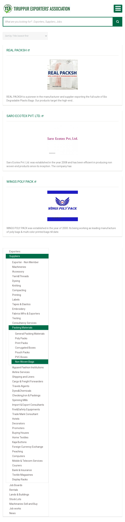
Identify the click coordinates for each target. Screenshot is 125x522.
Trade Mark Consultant (25, 414)
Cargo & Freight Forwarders (27, 381)
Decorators (18, 423)
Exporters (14, 251)
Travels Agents (20, 385)
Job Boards (15, 485)
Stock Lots (15, 499)
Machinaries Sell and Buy (23, 503)
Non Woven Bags (24, 361)
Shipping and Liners (23, 376)
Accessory (18, 271)
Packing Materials (22, 327)
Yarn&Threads (20, 276)
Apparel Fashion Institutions (28, 367)
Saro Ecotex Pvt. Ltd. (23, 116)
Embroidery (18, 308)
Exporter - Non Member (25, 262)
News (12, 513)
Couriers (17, 465)
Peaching (17, 451)
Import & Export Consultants (28, 404)
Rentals (13, 489)
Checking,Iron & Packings (26, 395)
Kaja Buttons (19, 442)
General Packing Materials (30, 333)
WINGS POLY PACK (19, 181)
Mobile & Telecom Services (27, 460)
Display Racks (20, 479)
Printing (16, 294)
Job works (15, 508)
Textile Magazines (22, 474)
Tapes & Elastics (21, 304)
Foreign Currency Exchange (27, 446)
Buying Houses (20, 432)
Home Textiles (20, 437)
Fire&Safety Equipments (26, 409)
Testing (16, 318)
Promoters (18, 428)
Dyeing (16, 280)
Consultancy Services (24, 322)
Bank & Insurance (22, 470)
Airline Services (21, 371)
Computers (18, 456)
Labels (16, 299)
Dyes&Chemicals (21, 390)
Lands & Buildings (19, 494)
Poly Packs (21, 338)
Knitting (16, 285)
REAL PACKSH (16, 50)
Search (117, 21)
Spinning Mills (20, 400)
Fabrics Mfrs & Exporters (26, 313)
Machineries (19, 266)
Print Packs (21, 342)
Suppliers (14, 256)
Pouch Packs (22, 352)
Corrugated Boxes (25, 347)
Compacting (19, 290)
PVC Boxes (21, 356)
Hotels (15, 418)
